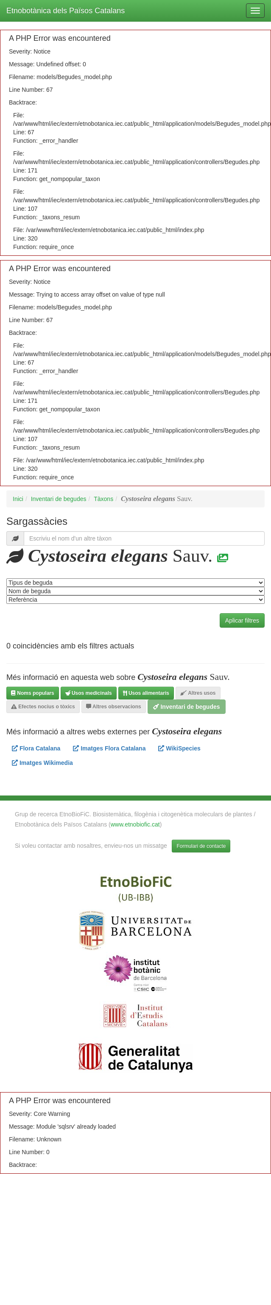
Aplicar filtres (242, 620)
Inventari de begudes (59, 498)
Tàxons (103, 498)
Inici (18, 498)
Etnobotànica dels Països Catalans (65, 10)
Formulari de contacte (201, 846)
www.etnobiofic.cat (135, 824)
